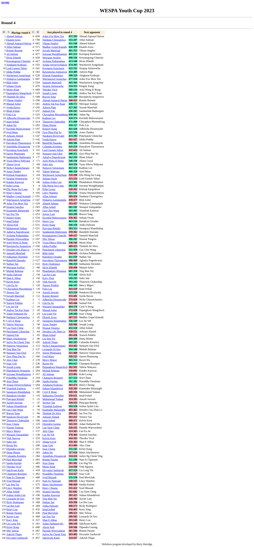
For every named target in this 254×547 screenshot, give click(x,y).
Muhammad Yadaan (16, 228)
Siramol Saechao (15, 207)
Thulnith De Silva (15, 96)
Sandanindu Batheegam (18, 157)
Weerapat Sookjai (51, 57)
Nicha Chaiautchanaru (17, 168)
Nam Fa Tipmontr (15, 477)
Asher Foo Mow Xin (53, 36)
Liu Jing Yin (48, 338)
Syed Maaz (12, 132)
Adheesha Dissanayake (18, 118)
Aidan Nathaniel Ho (16, 313)
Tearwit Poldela (50, 285)
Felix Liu (11, 114)
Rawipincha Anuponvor (54, 71)
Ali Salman (12, 54)
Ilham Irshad (12, 111)
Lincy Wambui (50, 192)
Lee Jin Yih (12, 306)
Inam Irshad (12, 121)
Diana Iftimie (49, 125)
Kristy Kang (48, 224)
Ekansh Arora (13, 39)
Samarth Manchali (52, 82)
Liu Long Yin (49, 313)
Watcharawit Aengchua (54, 79)
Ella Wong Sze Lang (53, 185)
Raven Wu (47, 363)
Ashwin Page (49, 107)
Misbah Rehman (14, 271)
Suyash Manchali (51, 50)
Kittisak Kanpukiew (52, 75)
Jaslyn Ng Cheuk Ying (18, 342)
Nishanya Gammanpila (18, 79)
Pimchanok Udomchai (54, 249)
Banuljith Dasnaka (52, 143)
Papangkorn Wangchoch (18, 93)
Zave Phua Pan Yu (51, 132)
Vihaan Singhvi (50, 43)
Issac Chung (12, 424)
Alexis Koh (12, 224)
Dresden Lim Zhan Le (17, 249)
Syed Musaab (49, 477)
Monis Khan (12, 89)
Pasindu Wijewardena (17, 239)
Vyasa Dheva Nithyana (18, 160)
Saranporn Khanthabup (54, 321)
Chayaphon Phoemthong (55, 114)
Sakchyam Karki (15, 470)
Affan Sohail (49, 207)
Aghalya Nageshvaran (53, 157)
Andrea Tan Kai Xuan (53, 104)
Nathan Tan (12, 264)
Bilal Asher (12, 82)
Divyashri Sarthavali (53, 470)
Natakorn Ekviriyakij (53, 136)
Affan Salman (13, 47)
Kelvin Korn (12, 281)
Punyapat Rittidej (51, 228)
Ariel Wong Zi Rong (53, 160)
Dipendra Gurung (51, 424)
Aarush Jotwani (50, 292)
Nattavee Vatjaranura (53, 168)
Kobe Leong (12, 185)
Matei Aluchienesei (16, 338)
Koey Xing (48, 278)
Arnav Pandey (13, 171)
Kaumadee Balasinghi (17, 210)
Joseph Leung (49, 93)
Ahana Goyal (13, 164)
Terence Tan (12, 292)
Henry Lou (48, 221)
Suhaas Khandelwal (52, 388)
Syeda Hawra (13, 107)
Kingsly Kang (49, 128)
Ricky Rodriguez (51, 264)
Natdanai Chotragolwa (54, 39)
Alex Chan (11, 360)
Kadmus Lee (49, 118)
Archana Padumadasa (53, 61)
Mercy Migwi (49, 360)
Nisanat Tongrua (51, 328)
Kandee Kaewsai (15, 182)
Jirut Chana (12, 381)
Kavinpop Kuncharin (53, 68)
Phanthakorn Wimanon (54, 271)
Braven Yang (49, 96)
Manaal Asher (13, 104)
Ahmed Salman (14, 36)
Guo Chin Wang (50, 210)
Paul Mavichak (14, 459)
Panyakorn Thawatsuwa (18, 143)
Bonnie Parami (50, 459)
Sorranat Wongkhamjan (54, 54)
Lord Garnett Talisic (16, 68)
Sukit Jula (47, 164)
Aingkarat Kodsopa (16, 64)
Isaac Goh (11, 363)
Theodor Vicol (50, 89)
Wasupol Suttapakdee (53, 306)
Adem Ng (11, 125)
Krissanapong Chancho (18, 61)
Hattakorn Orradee (52, 256)
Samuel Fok (48, 111)
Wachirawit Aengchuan (18, 75)
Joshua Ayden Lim (52, 182)
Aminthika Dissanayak (18, 146)
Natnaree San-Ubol (52, 153)
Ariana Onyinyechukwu (54, 64)
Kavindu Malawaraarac (18, 128)
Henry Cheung (14, 192)
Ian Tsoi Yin (12, 214)
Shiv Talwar (48, 239)
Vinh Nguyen (49, 281)
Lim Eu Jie (12, 285)
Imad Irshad (12, 221)
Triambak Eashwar (16, 388)
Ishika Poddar (13, 71)
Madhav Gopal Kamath (54, 47)
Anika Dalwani (14, 274)
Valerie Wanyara (50, 171)
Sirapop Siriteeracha (53, 86)
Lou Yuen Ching (14, 328)
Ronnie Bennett (14, 50)
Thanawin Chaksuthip (53, 121)
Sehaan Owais (13, 86)
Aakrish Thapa (50, 342)
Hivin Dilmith (13, 57)
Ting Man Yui (13, 349)
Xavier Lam (48, 214)
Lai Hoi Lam (49, 274)
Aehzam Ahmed (14, 136)
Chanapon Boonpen (52, 377)
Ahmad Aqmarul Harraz (18, 43)
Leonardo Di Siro (51, 349)
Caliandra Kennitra (52, 146)
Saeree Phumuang (15, 153)
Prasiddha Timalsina (16, 377)
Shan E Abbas (13, 278)
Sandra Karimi (50, 381)
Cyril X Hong (13, 321)
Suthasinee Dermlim (17, 256)
